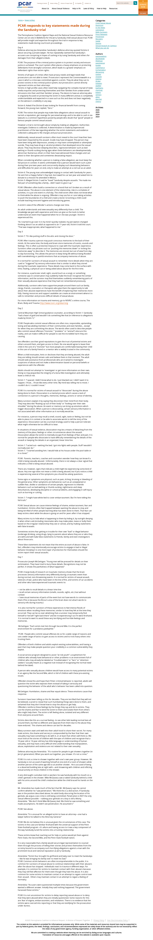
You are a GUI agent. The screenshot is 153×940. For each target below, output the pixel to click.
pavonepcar (100, 63)
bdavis (98, 92)
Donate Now (143, 4)
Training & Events (42, 3)
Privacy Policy (99, 920)
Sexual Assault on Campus (106, 46)
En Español (78, 3)
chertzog (99, 90)
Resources (113, 8)
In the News (100, 27)
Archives (99, 107)
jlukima (98, 79)
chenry (98, 101)
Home (20, 20)
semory (98, 95)
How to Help (101, 8)
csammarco (100, 68)
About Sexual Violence (60, 8)
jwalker (98, 86)
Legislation (100, 30)
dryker (98, 81)
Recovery (99, 39)
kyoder (98, 65)
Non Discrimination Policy (117, 920)
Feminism (99, 25)
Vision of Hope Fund (66, 3)
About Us (45, 8)
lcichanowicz (101, 70)
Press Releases (101, 34)
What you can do (102, 48)
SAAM (98, 41)
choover (99, 77)
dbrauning (100, 72)
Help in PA (76, 8)
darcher (99, 99)
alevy (98, 97)
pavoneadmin (101, 56)
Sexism (98, 43)
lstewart (99, 83)
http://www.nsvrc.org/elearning (54, 303)
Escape (143, 11)
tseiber (98, 74)
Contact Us (88, 3)
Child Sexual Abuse (103, 23)
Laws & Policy (88, 8)
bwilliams (99, 88)
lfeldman (99, 61)
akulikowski (100, 58)
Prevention (100, 37)
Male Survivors (101, 32)
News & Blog (54, 3)
